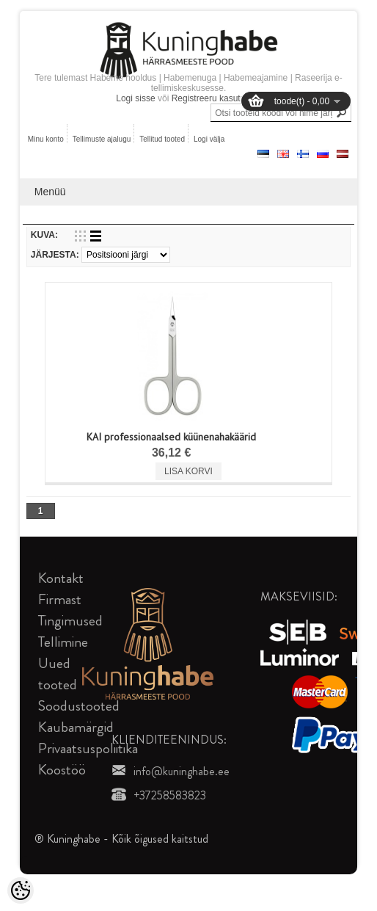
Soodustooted (79, 705)
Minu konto (46, 139)
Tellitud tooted (162, 139)
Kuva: (44, 235)
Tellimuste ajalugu (102, 139)
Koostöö (62, 769)
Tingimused (70, 620)
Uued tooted (57, 674)
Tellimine (63, 642)
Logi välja (209, 139)
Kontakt (61, 578)
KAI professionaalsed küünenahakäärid (171, 436)
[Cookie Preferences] (20, 890)
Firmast (59, 599)
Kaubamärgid (76, 727)
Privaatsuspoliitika (88, 748)
